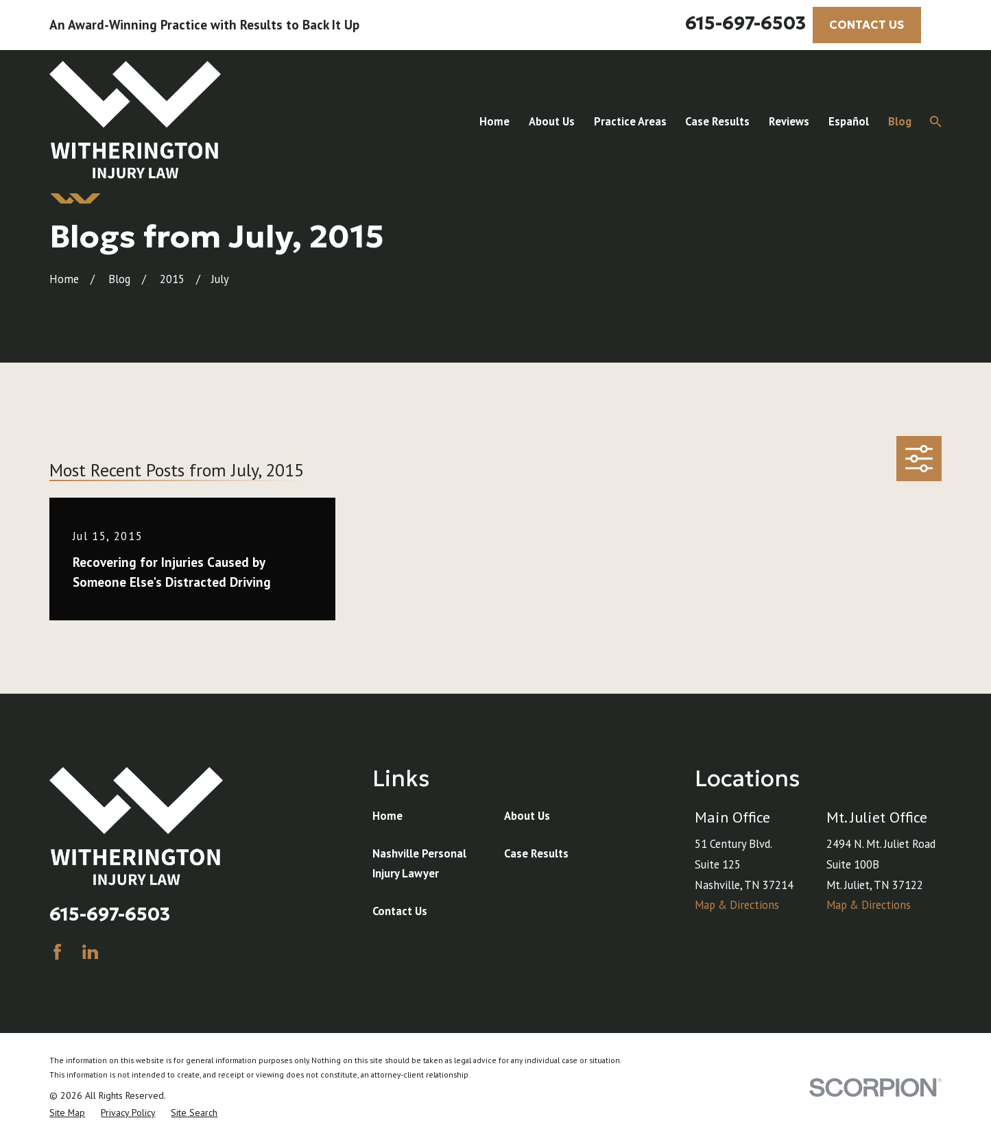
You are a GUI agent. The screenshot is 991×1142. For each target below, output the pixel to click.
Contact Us (399, 911)
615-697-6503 (745, 23)
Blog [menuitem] (899, 121)
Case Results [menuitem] (717, 121)
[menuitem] (67, 1112)
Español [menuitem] (848, 121)
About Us (527, 815)
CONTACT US (866, 25)
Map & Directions (737, 904)
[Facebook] (57, 952)
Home (387, 815)
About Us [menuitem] (552, 121)
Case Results (536, 853)
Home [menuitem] (494, 121)
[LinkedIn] (90, 952)
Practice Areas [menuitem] (630, 121)
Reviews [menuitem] (789, 121)
